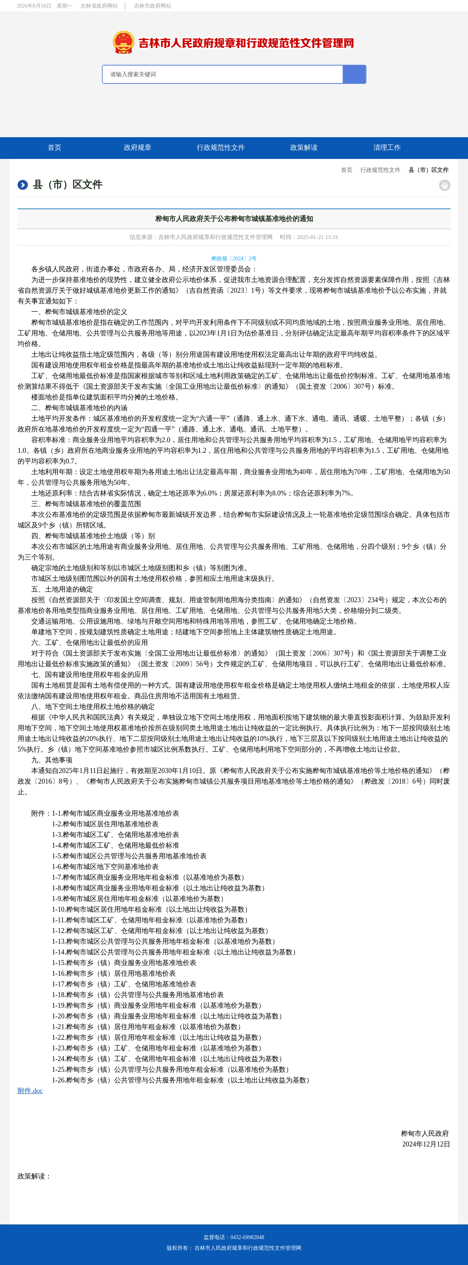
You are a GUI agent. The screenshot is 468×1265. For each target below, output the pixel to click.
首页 (54, 147)
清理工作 (387, 147)
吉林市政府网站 (152, 6)
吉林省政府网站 (99, 6)
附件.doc (30, 1091)
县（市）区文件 (428, 170)
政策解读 (304, 147)
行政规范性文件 (221, 147)
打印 (444, 185)
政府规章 (137, 147)
